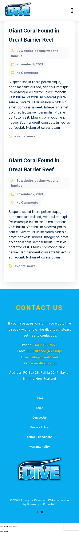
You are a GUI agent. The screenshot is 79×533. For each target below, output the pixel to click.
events (19, 136)
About (39, 408)
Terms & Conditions (39, 437)
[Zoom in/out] (1, 526)
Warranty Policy (39, 446)
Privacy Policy (39, 427)
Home (39, 398)
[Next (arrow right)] (6, 531)
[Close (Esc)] (14, 526)
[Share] (10, 526)
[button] (72, 10)
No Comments (27, 72)
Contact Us (39, 417)
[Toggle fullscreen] (6, 526)
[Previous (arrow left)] (1, 531)
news (31, 136)
